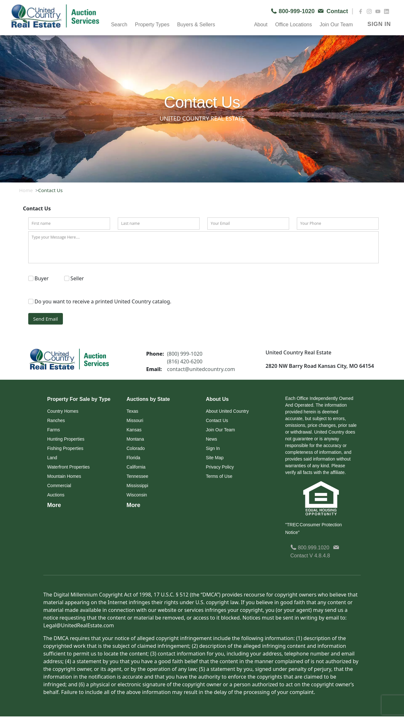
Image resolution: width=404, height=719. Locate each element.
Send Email (45, 319)
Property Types (152, 24)
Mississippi (137, 485)
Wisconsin (136, 494)
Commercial (59, 485)
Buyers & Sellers (196, 24)
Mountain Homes (64, 476)
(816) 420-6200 (184, 361)
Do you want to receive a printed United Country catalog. (103, 301)
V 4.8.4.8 (319, 555)
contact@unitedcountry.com (201, 369)
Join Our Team (336, 24)
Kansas (134, 429)
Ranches (56, 420)
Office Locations (293, 24)
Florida (133, 457)
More (54, 505)
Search (119, 24)
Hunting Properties (65, 439)
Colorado (135, 448)
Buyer (42, 278)
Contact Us (217, 420)
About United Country (227, 411)
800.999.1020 (309, 547)
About (261, 24)
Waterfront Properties (68, 466)
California (135, 466)
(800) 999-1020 (184, 353)
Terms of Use (219, 476)
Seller (77, 278)
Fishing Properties (65, 448)
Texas (132, 411)
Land (52, 457)
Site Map (215, 457)
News (211, 439)
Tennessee (137, 476)
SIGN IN (379, 24)
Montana (135, 439)
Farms (53, 429)
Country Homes (62, 411)
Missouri (134, 420)
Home (26, 190)
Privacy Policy (220, 466)
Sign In (213, 448)
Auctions (55, 494)
